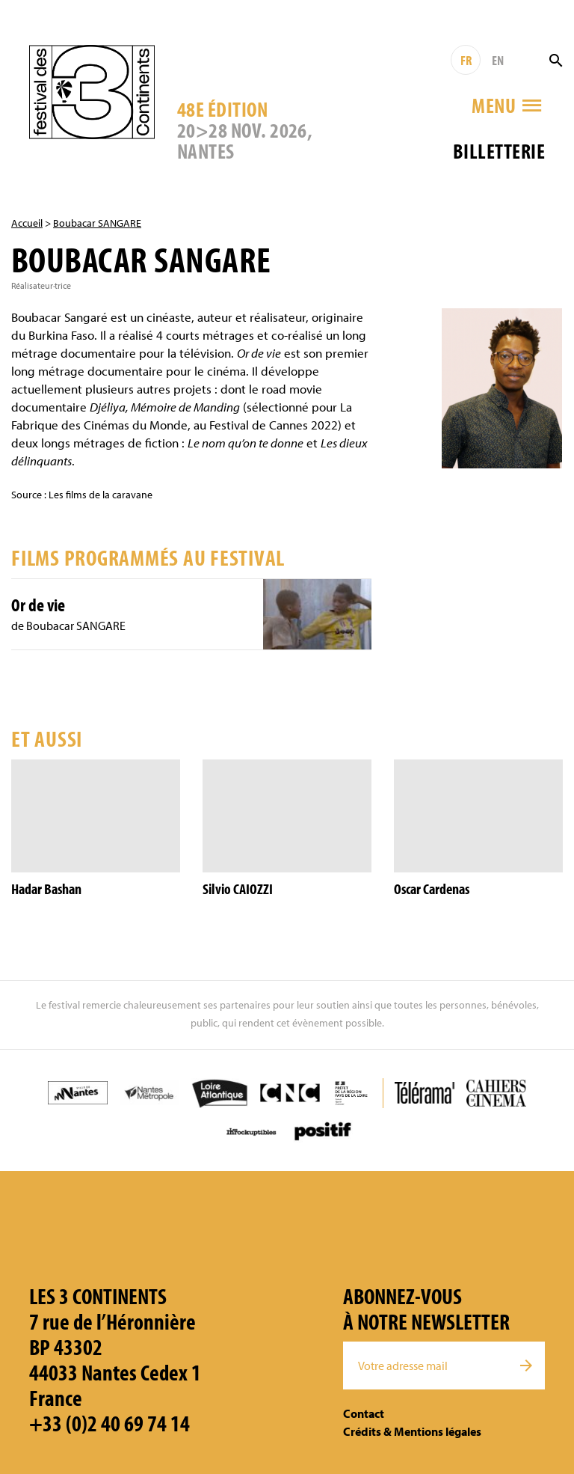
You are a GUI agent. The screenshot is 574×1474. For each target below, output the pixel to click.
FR (466, 60)
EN (498, 60)
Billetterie (499, 151)
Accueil (27, 223)
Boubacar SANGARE (97, 223)
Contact (363, 1413)
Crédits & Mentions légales (412, 1431)
